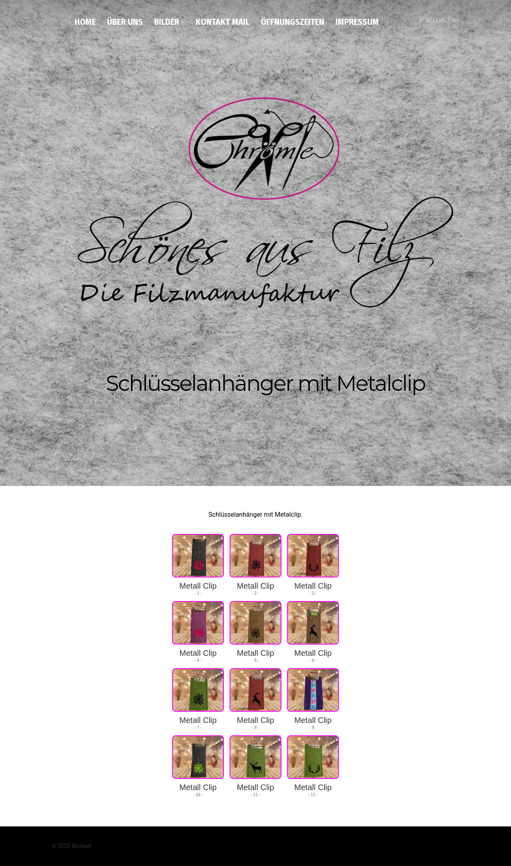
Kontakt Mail (223, 21)
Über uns (125, 21)
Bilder (166, 21)
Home (85, 21)
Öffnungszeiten (292, 21)
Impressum (357, 21)
